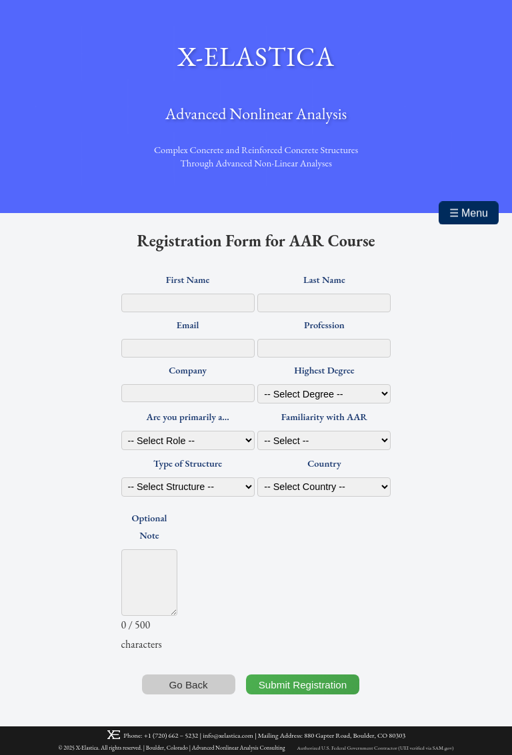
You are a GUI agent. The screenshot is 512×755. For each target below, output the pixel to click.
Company (188, 370)
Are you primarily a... (187, 416)
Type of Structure (187, 463)
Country (324, 463)
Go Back (188, 684)
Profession (324, 324)
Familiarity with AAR (324, 416)
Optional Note (149, 526)
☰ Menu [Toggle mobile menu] (468, 213)
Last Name (324, 279)
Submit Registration (303, 684)
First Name (188, 279)
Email (188, 324)
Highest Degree (324, 370)
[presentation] (289, 582)
